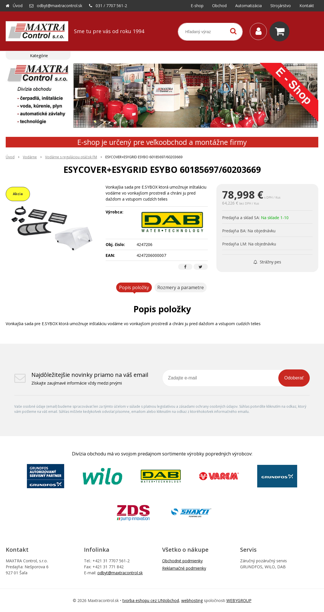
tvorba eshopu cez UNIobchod (150, 600)
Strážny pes (267, 262)
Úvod (18, 5)
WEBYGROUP (238, 600)
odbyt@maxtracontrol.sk (59, 5)
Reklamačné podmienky (184, 568)
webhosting (192, 600)
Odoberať (294, 377)
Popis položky (134, 287)
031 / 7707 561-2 (111, 5)
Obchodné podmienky (182, 560)
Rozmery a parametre (180, 287)
